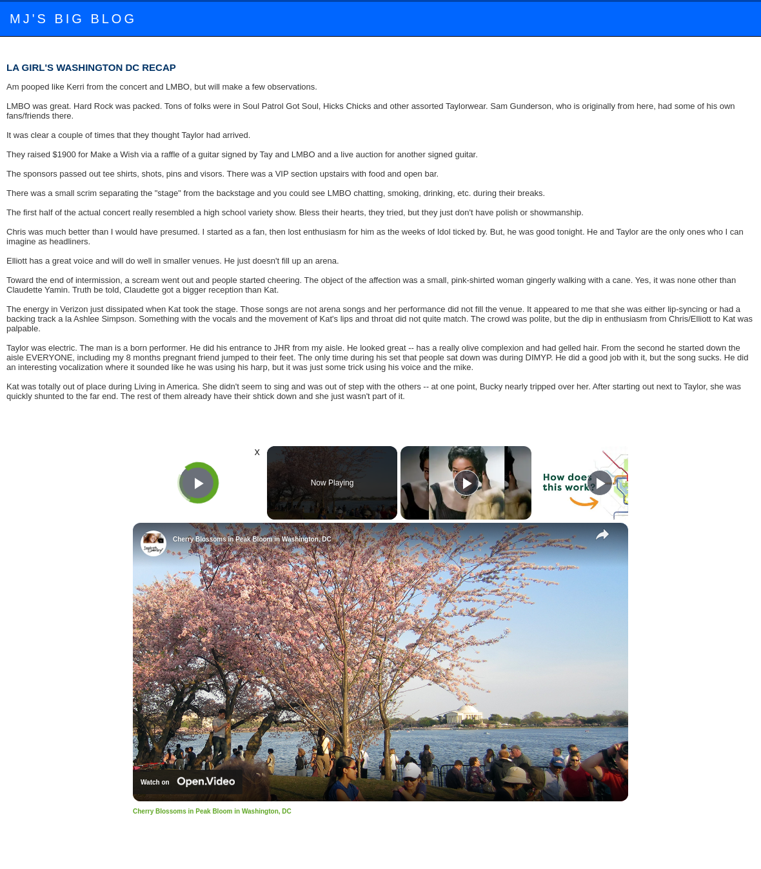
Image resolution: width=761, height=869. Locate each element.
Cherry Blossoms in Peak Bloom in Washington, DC (252, 539)
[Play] (466, 483)
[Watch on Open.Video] (187, 782)
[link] (153, 543)
